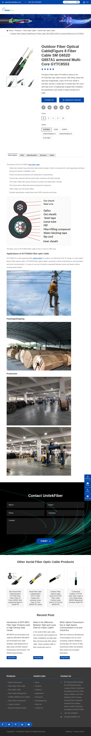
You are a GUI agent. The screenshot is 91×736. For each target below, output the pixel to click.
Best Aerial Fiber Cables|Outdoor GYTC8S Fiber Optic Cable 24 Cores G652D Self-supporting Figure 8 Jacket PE (15, 598)
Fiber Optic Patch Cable (16, 687)
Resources (50, 21)
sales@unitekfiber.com (11, 2)
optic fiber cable (34, 164)
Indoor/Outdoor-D (65, 134)
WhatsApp (87, 476)
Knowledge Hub (62, 21)
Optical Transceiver (14, 684)
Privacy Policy (79, 733)
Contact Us (85, 21)
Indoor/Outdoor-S (49, 134)
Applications (39, 21)
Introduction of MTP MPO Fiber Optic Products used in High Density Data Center (18, 626)
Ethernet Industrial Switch (16, 709)
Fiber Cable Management (16, 695)
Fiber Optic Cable (29, 30)
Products (18, 30)
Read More (12, 657)
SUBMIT (45, 541)
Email (87, 483)
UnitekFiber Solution (23, 733)
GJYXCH (46, 129)
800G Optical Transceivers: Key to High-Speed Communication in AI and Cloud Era (72, 626)
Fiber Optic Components (16, 702)
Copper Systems (13, 706)
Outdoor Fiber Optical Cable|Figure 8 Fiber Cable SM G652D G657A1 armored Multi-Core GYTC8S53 (47, 33)
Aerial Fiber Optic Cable (46, 30)
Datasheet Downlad (71, 100)
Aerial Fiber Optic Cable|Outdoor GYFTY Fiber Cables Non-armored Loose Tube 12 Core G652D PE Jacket (35, 598)
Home (9, 21)
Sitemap (69, 733)
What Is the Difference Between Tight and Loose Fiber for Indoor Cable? (44, 625)
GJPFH (64, 129)
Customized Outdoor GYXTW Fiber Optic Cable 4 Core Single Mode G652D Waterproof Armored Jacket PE (76, 597)
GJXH (56, 129)
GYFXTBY (47, 138)
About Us (74, 21)
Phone (87, 489)
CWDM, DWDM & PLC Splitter (18, 698)
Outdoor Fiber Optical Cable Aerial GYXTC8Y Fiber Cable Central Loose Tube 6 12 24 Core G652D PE (55, 598)
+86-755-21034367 (33, 2)
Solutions (28, 21)
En (87, 2)
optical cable (37, 258)
